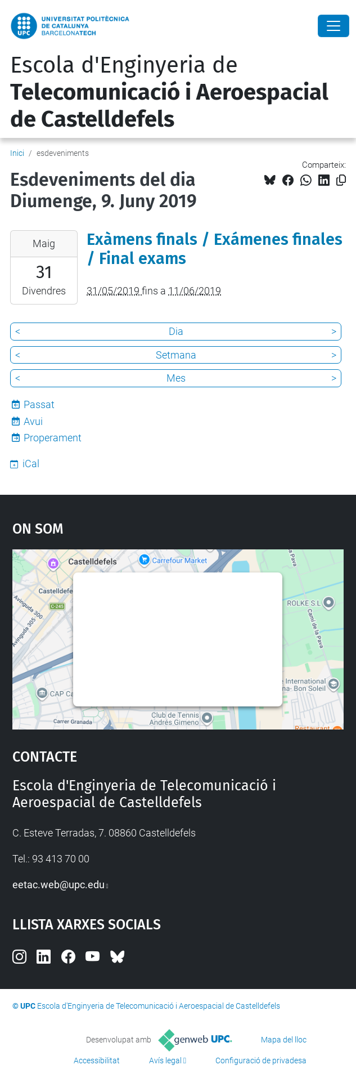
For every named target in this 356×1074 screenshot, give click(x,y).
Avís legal (165, 1060)
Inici (17, 153)
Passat (39, 404)
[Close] (333, 26)
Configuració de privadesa (261, 1060)
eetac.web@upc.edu (58, 884)
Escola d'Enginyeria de (169, 92)
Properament (53, 438)
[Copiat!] (341, 180)
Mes (176, 378)
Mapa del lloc (284, 1039)
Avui (33, 421)
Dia (176, 331)
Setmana (176, 355)
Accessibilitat (97, 1060)
